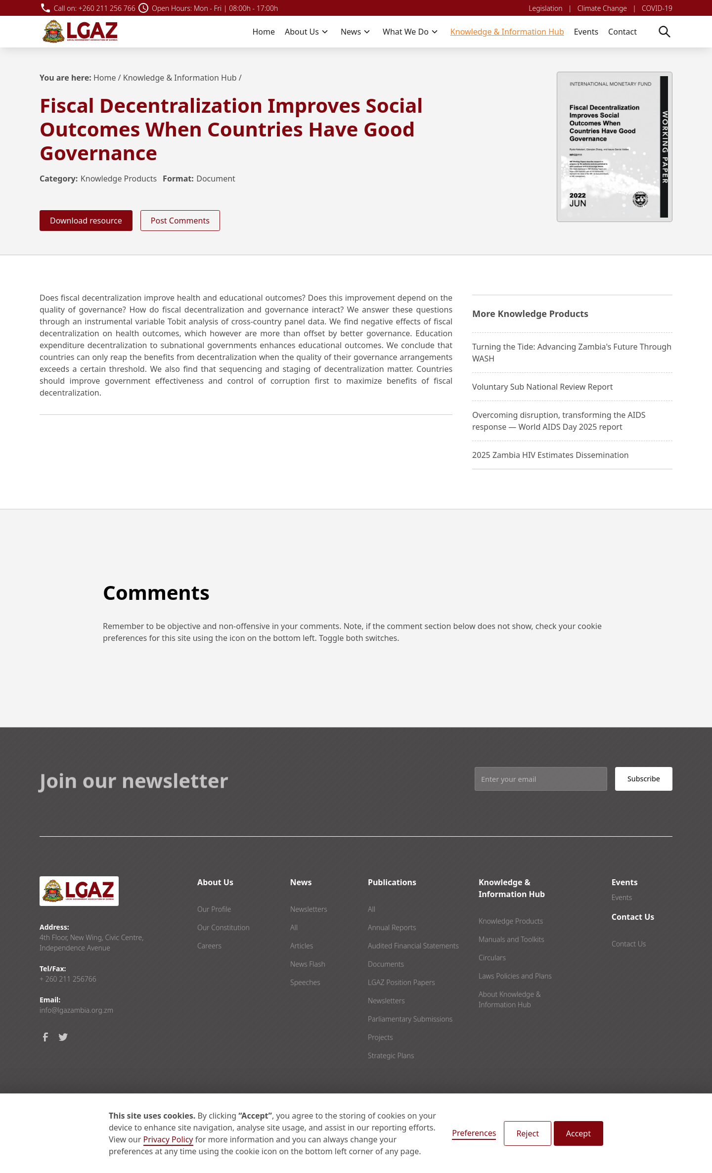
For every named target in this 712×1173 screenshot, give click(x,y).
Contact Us (629, 963)
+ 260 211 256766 (68, 979)
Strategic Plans (391, 1075)
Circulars (492, 977)
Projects (380, 1057)
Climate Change (602, 8)
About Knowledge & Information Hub (510, 1019)
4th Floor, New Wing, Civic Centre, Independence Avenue (91, 942)
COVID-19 (657, 8)
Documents (386, 984)
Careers (209, 965)
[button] (307, 31)
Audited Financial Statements (413, 965)
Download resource (86, 220)
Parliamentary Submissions (410, 1038)
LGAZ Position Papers (401, 1002)
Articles (301, 965)
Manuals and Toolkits (511, 959)
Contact (622, 31)
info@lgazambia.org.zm (76, 1010)
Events (586, 31)
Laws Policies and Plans (515, 995)
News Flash (307, 984)
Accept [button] (578, 1133)
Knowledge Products (119, 178)
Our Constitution (223, 947)
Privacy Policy (168, 1139)
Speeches (305, 1002)
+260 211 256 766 (107, 8)
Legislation (545, 8)
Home (263, 31)
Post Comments (180, 220)
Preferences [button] (474, 1133)
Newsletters (308, 929)
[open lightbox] (614, 147)
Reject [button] (527, 1133)
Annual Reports (392, 947)
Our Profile (214, 929)
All (294, 947)
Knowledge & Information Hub (507, 31)
